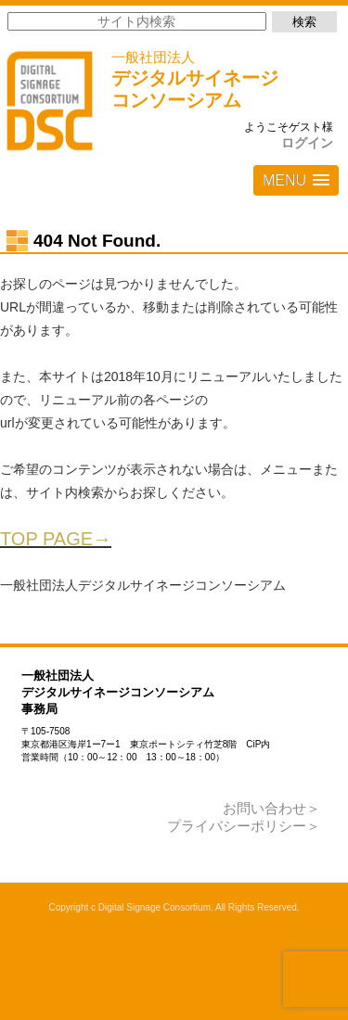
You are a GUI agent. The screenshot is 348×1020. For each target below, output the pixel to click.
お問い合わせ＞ (271, 808)
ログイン (307, 142)
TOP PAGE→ (55, 539)
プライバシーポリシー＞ (243, 826)
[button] (296, 180)
